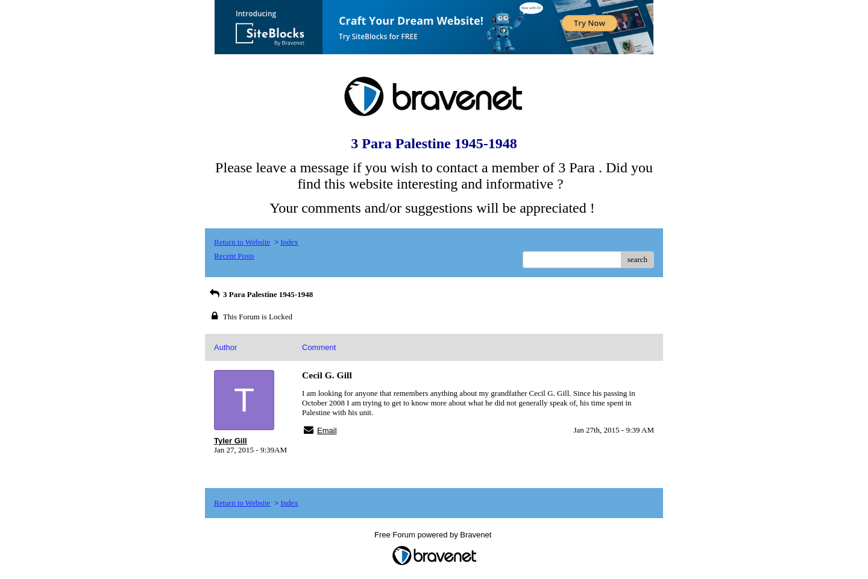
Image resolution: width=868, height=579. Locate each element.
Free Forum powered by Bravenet (434, 534)
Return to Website (242, 241)
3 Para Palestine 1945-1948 (260, 294)
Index (289, 241)
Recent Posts (234, 255)
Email (327, 430)
